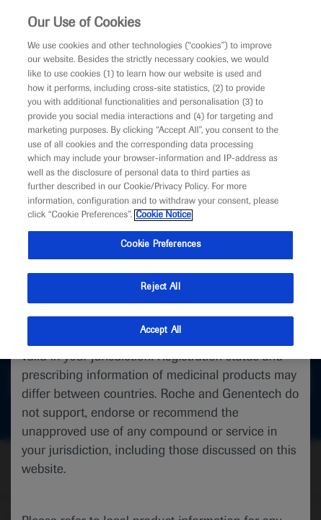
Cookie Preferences (160, 244)
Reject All (160, 287)
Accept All (160, 330)
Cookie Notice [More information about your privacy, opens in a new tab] (163, 215)
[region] (160, 179)
